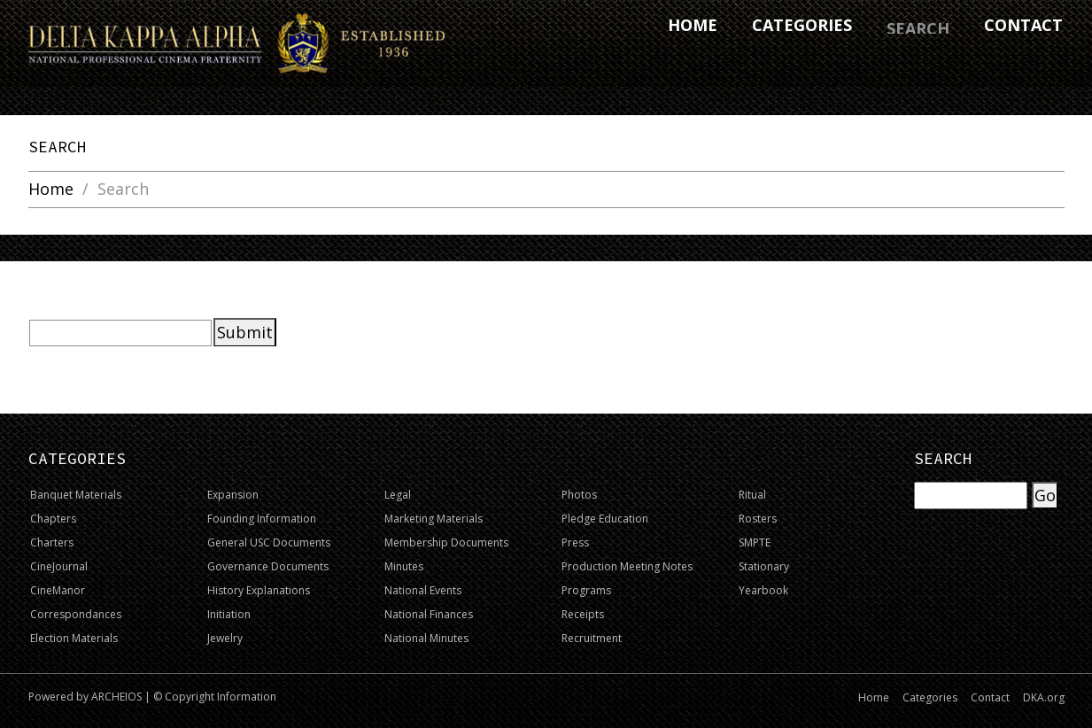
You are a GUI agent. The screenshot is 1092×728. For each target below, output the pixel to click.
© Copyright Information (214, 696)
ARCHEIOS (116, 696)
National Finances (428, 614)
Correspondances (75, 614)
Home (51, 189)
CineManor (57, 590)
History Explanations (258, 590)
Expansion (233, 494)
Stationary (764, 566)
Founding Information (261, 518)
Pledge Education (604, 518)
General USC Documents (268, 542)
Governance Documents (268, 566)
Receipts (582, 614)
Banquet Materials (75, 494)
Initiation (229, 614)
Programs (586, 590)
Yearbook (763, 590)
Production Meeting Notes (627, 566)
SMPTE (755, 542)
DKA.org (1044, 697)
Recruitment (591, 638)
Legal (397, 494)
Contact (990, 697)
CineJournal (59, 566)
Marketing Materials (433, 518)
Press (575, 542)
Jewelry (225, 638)
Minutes (403, 566)
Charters (52, 542)
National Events (422, 590)
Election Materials (74, 638)
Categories (929, 697)
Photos (579, 494)
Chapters (53, 518)
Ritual (752, 494)
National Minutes (426, 638)
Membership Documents (446, 542)
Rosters (758, 518)
